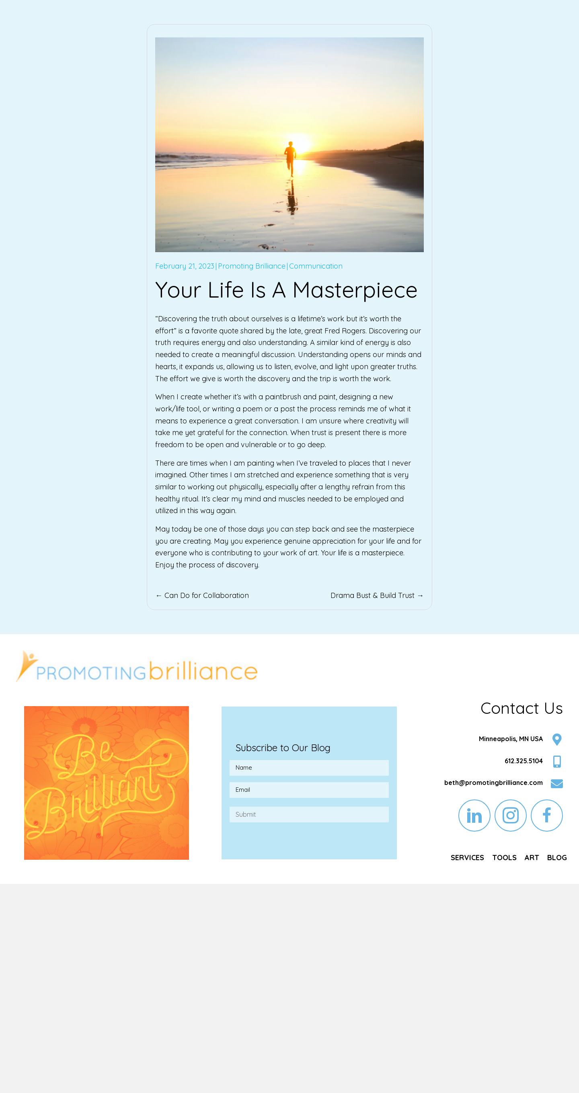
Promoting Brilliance (251, 266)
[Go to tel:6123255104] (492, 763)
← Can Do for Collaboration (202, 595)
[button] (474, 815)
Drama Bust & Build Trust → (377, 595)
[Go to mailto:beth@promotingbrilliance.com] (492, 785)
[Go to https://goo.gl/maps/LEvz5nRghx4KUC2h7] (492, 740)
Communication (316, 266)
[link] (467, 858)
